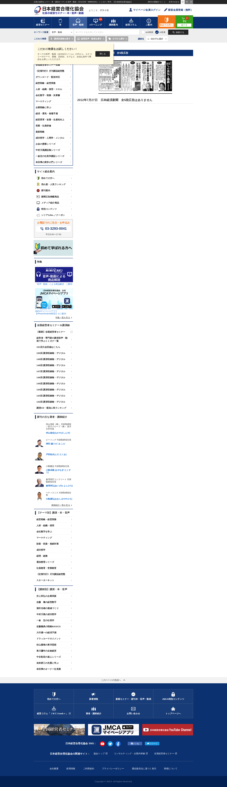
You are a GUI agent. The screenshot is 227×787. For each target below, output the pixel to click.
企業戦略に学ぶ (43, 107)
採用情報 (70, 768)
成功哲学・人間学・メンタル (50, 138)
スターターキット (45, 580)
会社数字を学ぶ (44, 531)
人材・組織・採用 (45, 525)
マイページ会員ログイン (145, 9)
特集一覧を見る (64, 317)
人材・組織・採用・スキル (49, 89)
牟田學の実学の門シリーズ (49, 162)
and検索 (149, 32)
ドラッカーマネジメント (48, 638)
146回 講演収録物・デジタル (50, 377)
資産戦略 (40, 132)
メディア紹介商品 (47, 203)
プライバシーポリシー (113, 768)
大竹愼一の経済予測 (46, 632)
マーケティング (43, 101)
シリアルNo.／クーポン (50, 215)
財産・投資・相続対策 (47, 543)
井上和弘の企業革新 (46, 596)
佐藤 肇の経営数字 (46, 602)
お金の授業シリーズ (46, 144)
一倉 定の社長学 (45, 620)
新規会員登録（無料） (178, 9)
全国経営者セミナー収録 (48, 65)
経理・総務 (41, 556)
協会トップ (99, 753)
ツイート (152, 743)
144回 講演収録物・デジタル (50, 389)
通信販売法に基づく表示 (144, 768)
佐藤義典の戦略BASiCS (48, 626)
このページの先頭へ (113, 680)
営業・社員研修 (43, 125)
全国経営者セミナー (164, 753)
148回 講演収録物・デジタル (50, 365)
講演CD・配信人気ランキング (51, 408)
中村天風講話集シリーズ (48, 150)
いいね (135, 743)
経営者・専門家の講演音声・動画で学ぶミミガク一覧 (51, 339)
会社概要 (54, 768)
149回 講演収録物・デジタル (50, 359)
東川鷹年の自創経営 (46, 651)
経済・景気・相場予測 (47, 113)
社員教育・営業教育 (46, 568)
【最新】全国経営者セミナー (50, 332)
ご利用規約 (88, 768)
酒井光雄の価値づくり (47, 608)
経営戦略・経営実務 (46, 83)
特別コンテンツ (46, 209)
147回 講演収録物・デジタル (50, 371)
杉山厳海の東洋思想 (46, 644)
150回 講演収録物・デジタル (50, 353)
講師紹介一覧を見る (62, 505)
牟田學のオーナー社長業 (48, 669)
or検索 (162, 32)
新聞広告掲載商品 (47, 196)
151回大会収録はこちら (48, 347)
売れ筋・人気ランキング (51, 184)
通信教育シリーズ (45, 562)
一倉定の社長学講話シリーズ (50, 156)
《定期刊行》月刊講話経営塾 (50, 71)
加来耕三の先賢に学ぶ (47, 663)
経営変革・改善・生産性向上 (50, 119)
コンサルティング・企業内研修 (129, 753)
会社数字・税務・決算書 (48, 95)
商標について (170, 768)
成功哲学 (40, 550)
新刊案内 (43, 190)
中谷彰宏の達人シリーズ (48, 657)
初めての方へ (45, 178)
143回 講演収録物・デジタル (50, 395)
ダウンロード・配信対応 (48, 77)
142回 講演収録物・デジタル (50, 402)
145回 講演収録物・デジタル (50, 383)
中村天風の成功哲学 (46, 614)
